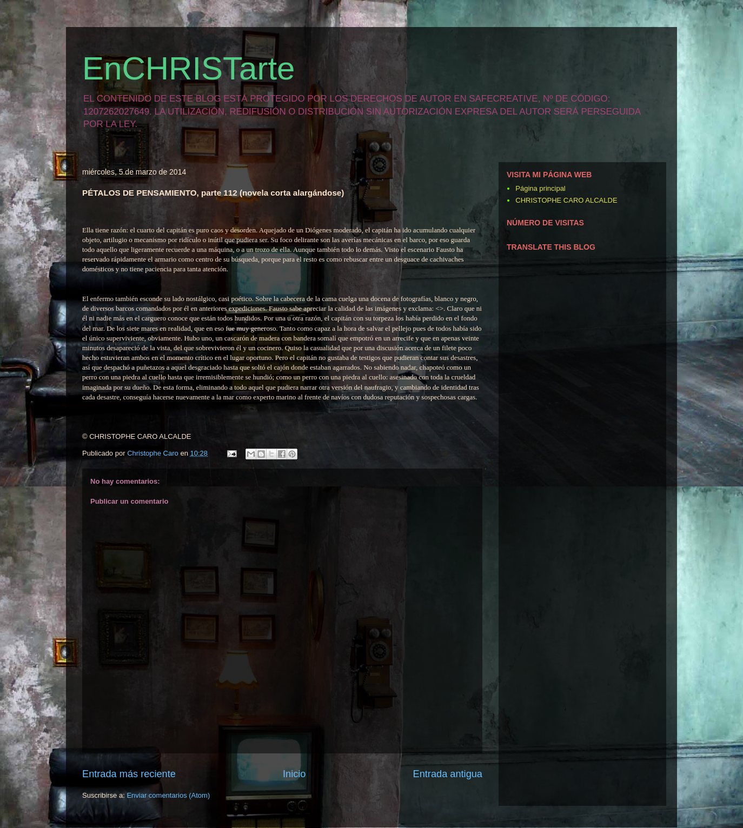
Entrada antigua (447, 774)
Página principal (540, 188)
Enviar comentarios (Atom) (168, 795)
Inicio (294, 774)
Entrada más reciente (129, 774)
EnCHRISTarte (188, 68)
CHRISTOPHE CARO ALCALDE (566, 200)
